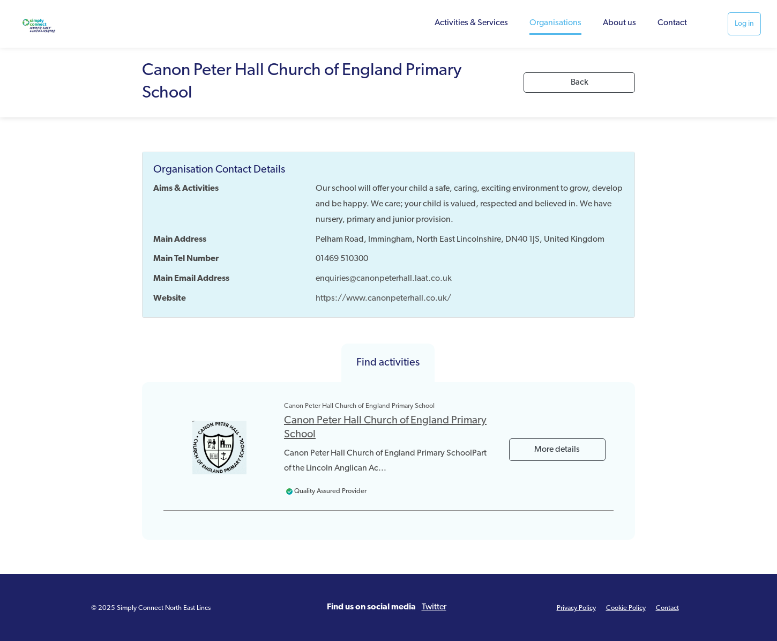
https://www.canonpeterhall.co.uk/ (383, 298)
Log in (744, 24)
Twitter (434, 607)
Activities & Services (471, 23)
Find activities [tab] (388, 362)
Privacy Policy (576, 608)
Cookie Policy (626, 608)
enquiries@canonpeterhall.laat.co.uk (384, 278)
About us (619, 23)
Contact (672, 23)
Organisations (555, 23)
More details (557, 449)
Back (579, 82)
